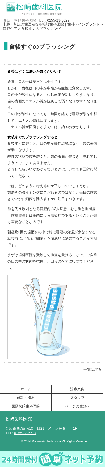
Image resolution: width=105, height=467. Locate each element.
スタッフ (77, 398)
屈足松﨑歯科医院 (25, 406)
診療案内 (77, 389)
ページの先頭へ (77, 406)
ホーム (25, 389)
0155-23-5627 (58, 20)
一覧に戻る (92, 369)
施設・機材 (26, 398)
